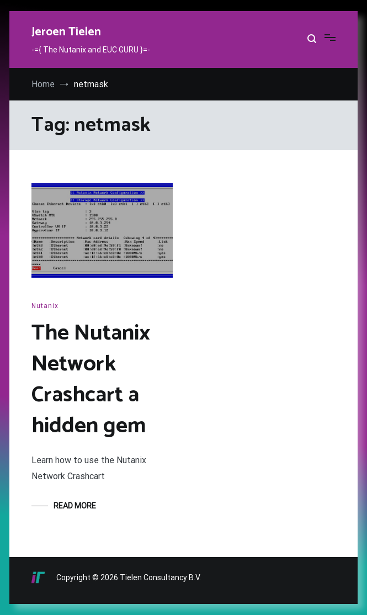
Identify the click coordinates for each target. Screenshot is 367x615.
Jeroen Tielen (66, 32)
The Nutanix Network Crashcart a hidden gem (90, 379)
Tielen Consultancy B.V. (160, 577)
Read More (75, 505)
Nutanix (44, 306)
